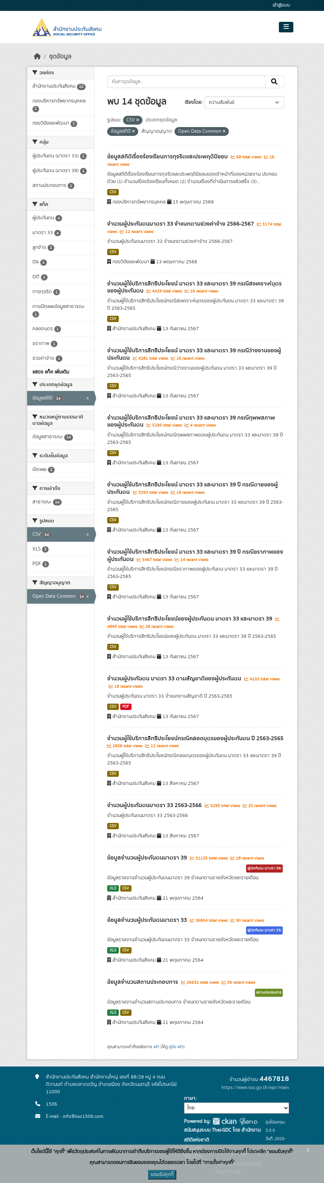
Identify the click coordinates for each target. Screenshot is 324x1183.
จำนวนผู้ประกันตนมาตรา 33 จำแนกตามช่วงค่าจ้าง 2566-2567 (181, 223)
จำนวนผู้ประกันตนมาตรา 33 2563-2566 (155, 805)
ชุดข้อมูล (60, 56)
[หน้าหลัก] (37, 56)
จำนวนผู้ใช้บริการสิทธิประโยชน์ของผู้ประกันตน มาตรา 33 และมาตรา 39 (190, 618)
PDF (125, 707)
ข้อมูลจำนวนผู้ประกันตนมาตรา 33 (147, 920)
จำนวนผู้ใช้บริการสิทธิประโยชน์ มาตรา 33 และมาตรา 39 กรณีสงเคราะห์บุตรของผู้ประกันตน (194, 287)
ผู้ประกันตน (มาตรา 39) (264, 868)
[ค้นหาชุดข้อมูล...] (186, 81)
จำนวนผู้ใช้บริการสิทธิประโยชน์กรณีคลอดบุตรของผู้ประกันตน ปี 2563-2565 (195, 738)
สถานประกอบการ (268, 992)
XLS (113, 888)
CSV (113, 192)
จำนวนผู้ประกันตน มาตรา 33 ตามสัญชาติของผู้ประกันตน (175, 678)
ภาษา (189, 1098)
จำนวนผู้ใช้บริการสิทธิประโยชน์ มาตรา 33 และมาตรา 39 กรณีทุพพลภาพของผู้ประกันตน (191, 421)
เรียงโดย (193, 102)
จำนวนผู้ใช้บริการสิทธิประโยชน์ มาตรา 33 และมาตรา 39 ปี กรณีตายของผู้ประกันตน (192, 488)
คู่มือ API (176, 1047)
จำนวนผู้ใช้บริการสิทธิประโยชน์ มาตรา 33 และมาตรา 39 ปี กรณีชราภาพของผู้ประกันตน (195, 555)
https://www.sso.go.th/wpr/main (255, 1087)
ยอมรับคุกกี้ (162, 1174)
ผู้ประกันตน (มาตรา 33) (264, 930)
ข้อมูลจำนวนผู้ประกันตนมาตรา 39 (147, 857)
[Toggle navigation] (286, 27)
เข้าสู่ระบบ (281, 5)
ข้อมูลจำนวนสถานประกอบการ (143, 982)
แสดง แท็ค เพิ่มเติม (50, 372)
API (156, 1047)
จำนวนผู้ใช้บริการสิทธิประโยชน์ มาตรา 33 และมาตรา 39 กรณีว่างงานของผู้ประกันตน (194, 354)
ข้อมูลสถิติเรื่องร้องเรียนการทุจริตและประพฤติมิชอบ (168, 156)
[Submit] (275, 81)
